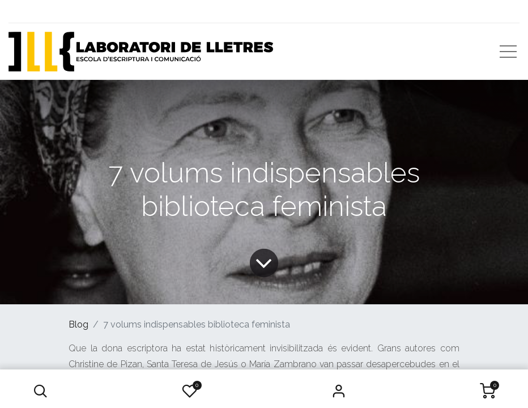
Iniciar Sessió (338, 391)
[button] (41, 391)
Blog (78, 324)
